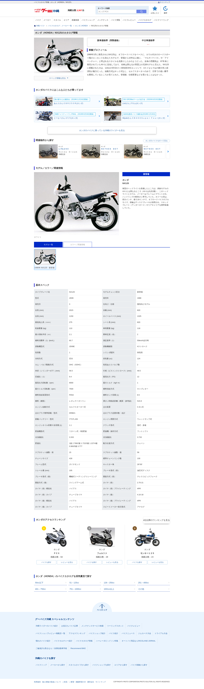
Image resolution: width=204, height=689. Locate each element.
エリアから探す (120, 665)
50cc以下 (39, 583)
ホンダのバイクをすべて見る (156, 141)
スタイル (57, 20)
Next (168, 151)
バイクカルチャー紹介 (63, 641)
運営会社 (90, 682)
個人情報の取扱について (51, 682)
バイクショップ (88, 20)
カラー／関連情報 (77, 245)
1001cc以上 (109, 589)
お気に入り (155, 13)
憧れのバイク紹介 (43, 641)
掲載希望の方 (81, 682)
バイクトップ (41, 665)
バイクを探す (46, 563)
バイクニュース (128, 634)
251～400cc (143, 583)
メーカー (47, 20)
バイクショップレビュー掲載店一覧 (50, 634)
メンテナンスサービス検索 (92, 626)
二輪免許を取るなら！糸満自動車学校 (51, 649)
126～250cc (109, 583)
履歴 (165, 13)
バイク (38, 20)
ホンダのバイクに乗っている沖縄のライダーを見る (102, 130)
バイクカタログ (144, 20)
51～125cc (74, 583)
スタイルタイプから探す (79, 665)
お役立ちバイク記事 (69, 626)
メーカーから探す (57, 665)
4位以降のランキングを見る (157, 520)
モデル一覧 (48, 245)
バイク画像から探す (139, 665)
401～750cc (40, 589)
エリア (66, 20)
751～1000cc (75, 589)
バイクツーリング (161, 20)
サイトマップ (164, 2)
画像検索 (75, 20)
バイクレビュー (129, 20)
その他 (141, 589)
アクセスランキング (77, 634)
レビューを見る (67, 563)
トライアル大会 (161, 634)
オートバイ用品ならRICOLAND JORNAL (139, 641)
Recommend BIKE (78, 649)
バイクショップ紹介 (97, 634)
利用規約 (37, 682)
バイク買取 (115, 20)
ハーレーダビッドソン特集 (107, 641)
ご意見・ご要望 (68, 682)
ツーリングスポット (115, 626)
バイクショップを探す (101, 665)
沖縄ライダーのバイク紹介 (47, 626)
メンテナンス (102, 20)
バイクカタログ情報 (84, 641)
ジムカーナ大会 (144, 634)
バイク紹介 (113, 634)
